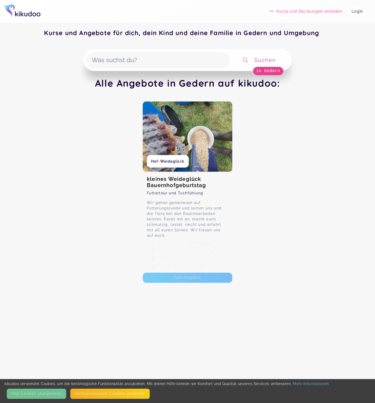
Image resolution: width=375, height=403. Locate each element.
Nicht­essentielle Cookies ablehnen (110, 394)
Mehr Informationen (311, 384)
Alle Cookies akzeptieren (36, 394)
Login (357, 11)
